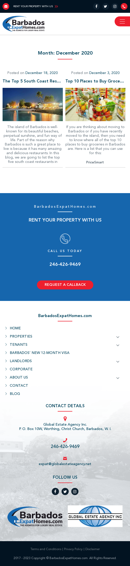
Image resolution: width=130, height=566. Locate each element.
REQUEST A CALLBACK (65, 285)
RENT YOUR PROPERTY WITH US (33, 6)
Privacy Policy (73, 549)
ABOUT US (19, 377)
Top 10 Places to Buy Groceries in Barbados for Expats (95, 81)
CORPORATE (21, 369)
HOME (15, 328)
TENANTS (18, 345)
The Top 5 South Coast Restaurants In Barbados (33, 81)
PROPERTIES (21, 336)
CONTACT (19, 385)
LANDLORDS (21, 361)
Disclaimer (92, 549)
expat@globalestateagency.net (65, 464)
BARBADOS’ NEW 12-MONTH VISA (39, 353)
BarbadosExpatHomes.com (65, 206)
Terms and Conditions (46, 549)
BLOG (15, 394)
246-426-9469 (65, 264)
